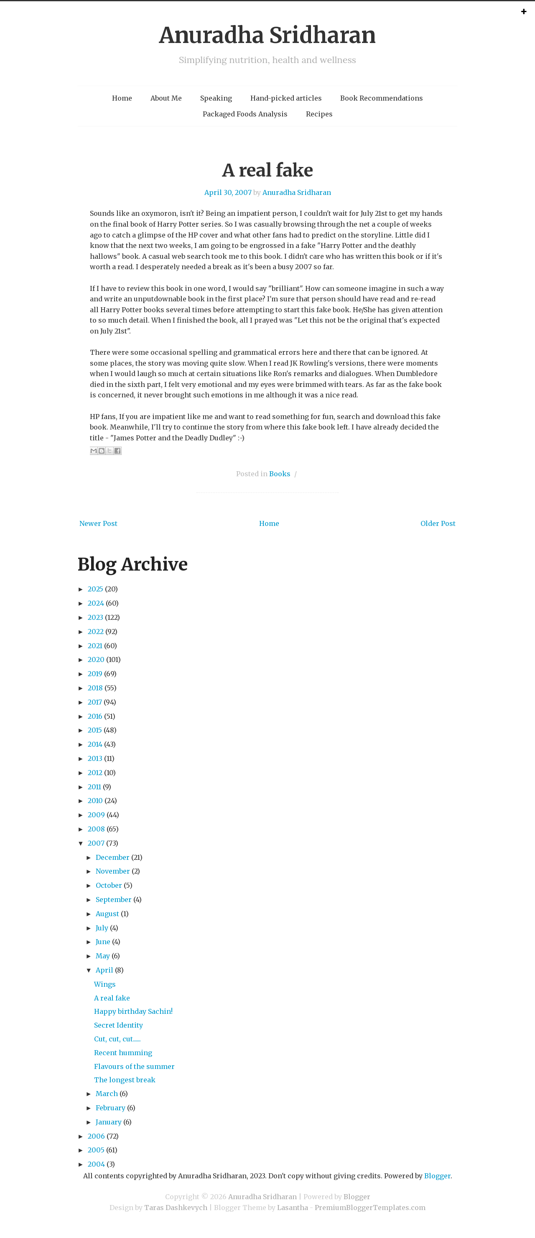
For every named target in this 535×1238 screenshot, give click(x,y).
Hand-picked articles (286, 98)
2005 (96, 1150)
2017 (95, 702)
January (109, 1122)
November (113, 871)
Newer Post (98, 523)
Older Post (438, 523)
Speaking (216, 98)
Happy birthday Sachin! (133, 1011)
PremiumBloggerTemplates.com (370, 1207)
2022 (96, 631)
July (102, 928)
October (109, 885)
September (114, 899)
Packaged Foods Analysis (245, 114)
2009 (96, 815)
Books (279, 474)
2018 (95, 688)
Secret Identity (118, 1025)
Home (122, 98)
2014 (95, 744)
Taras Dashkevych (175, 1207)
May (103, 956)
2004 (96, 1164)
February (110, 1108)
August (107, 914)
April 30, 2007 (228, 192)
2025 (95, 589)
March (107, 1093)
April (104, 970)
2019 (95, 674)
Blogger (437, 1176)
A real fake (267, 170)
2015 (95, 730)
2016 (95, 716)
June (103, 941)
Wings (105, 984)
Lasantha (292, 1207)
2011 (94, 787)
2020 (96, 659)
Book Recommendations (381, 98)
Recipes (319, 114)
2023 (95, 617)
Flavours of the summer (134, 1066)
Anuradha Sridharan (267, 35)
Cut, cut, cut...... (117, 1039)
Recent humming (123, 1053)
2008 (96, 829)
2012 (95, 772)
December (113, 857)
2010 (95, 800)
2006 (96, 1136)
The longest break (124, 1080)
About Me (166, 98)
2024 (96, 603)
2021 (95, 646)
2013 (95, 758)
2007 (96, 843)
